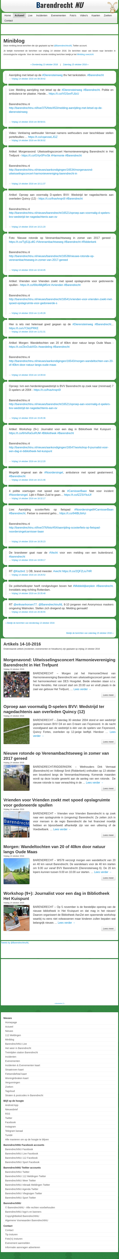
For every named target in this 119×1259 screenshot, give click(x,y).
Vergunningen (12, 1082)
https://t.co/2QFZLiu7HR (77, 571)
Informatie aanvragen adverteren (22, 1247)
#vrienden (57, 284)
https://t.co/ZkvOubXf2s (23, 346)
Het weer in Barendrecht (18, 1048)
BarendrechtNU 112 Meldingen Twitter (25, 1176)
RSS (7, 1113)
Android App (11, 1105)
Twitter (8, 1118)
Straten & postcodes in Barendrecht (24, 1095)
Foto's (73, 15)
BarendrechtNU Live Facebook (21, 1153)
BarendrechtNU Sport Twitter (20, 1197)
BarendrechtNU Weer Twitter (20, 1180)
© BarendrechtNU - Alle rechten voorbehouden (30, 1207)
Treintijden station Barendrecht (21, 1052)
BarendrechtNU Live (16, 1043)
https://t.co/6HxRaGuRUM (25, 433)
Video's (84, 15)
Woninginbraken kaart (17, 1078)
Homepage (11, 1022)
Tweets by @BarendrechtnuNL (15, 943)
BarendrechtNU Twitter (17, 1172)
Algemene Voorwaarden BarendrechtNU (26, 1220)
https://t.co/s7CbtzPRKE (24, 328)
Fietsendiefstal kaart (16, 1074)
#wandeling (45, 346)
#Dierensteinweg (52, 75)
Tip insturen (11, 1234)
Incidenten (41, 15)
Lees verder (82, 689)
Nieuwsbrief (11, 1109)
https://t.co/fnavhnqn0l (52, 198)
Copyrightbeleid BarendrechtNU (22, 1216)
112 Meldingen (13, 1035)
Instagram (10, 1126)
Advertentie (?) (59, 1003)
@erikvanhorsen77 (25, 604)
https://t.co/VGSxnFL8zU (64, 93)
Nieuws (9, 1031)
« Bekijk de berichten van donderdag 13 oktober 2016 (30, 623)
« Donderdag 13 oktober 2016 (44, 64)
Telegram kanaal (14, 1131)
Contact (8, 20)
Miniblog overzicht (85, 54)
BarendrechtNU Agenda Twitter (21, 1189)
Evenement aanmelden (17, 1243)
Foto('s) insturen (14, 1238)
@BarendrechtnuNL (63, 45)
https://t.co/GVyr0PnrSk (35, 155)
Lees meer (108, 695)
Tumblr (9, 1135)
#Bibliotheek (48, 433)
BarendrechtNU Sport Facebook (22, 1162)
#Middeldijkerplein (84, 586)
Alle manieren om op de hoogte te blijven (27, 1139)
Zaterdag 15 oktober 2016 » (76, 64)
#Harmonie (57, 155)
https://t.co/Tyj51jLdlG (22, 241)
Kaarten (96, 15)
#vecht (57, 571)
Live (30, 15)
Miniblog (9, 1039)
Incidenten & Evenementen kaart (22, 1065)
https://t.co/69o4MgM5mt (35, 284)
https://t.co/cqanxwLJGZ (43, 136)
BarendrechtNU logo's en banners (23, 1211)
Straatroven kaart (14, 1069)
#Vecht (53, 552)
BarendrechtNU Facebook (19, 1149)
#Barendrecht (95, 75)
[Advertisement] (89, 29)
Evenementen (58, 15)
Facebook (10, 1122)
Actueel (19, 15)
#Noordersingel (53, 472)
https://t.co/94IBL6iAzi (73, 513)
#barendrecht (17, 556)
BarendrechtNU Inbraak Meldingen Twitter (27, 1184)
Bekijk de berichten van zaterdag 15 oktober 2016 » (89, 633)
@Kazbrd (19, 571)
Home (7, 15)
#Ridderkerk (89, 241)
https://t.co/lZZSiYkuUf (77, 494)
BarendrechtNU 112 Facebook (21, 1157)
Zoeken (108, 15)
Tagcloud (10, 1091)
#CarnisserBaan (77, 491)
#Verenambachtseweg (49, 241)
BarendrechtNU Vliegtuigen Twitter (23, 1193)
